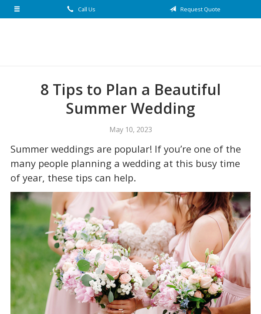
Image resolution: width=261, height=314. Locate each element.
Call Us (79, 9)
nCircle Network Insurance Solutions (130, 42)
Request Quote (193, 9)
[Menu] (17, 9)
